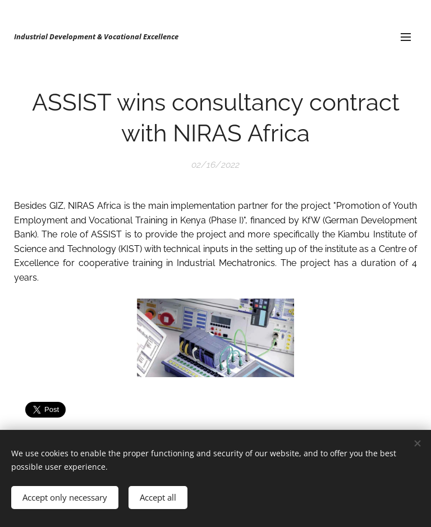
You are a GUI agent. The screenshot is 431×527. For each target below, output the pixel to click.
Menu (406, 37)
